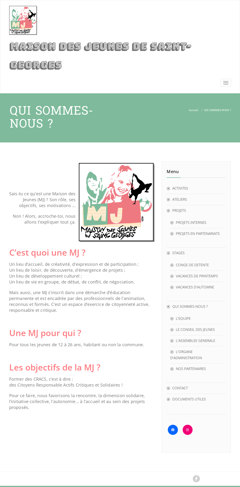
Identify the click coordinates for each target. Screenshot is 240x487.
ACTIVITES (180, 188)
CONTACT (180, 388)
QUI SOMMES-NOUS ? (190, 306)
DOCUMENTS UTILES (189, 399)
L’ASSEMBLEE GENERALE (195, 340)
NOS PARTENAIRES (191, 368)
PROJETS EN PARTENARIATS (198, 233)
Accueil (193, 110)
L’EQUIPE (183, 318)
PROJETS (179, 210)
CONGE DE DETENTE (192, 264)
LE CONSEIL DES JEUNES (195, 329)
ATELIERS (179, 199)
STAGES (178, 252)
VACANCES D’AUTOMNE (195, 287)
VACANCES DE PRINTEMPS (197, 276)
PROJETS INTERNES (191, 222)
